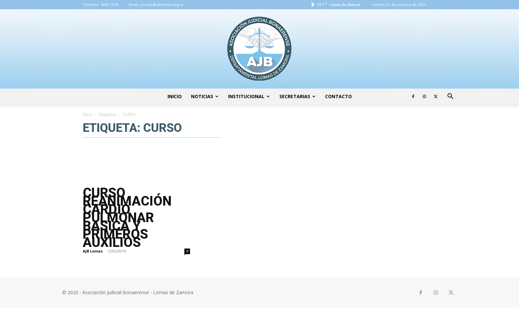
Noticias (204, 96)
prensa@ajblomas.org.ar (162, 4)
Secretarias (297, 96)
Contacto (338, 96)
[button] (450, 97)
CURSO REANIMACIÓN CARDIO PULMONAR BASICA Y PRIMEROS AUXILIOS (127, 217)
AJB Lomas (93, 251)
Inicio (174, 96)
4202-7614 (109, 4)
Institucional (249, 96)
